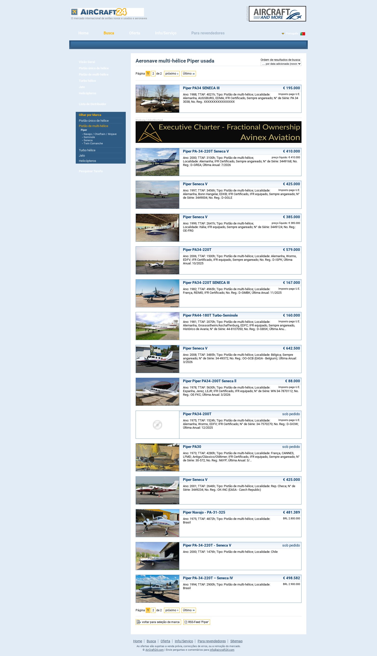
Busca (109, 33)
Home (83, 33)
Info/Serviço (165, 33)
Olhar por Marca (90, 115)
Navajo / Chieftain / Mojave (100, 134)
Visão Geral (87, 62)
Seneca (88, 140)
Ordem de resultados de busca (280, 60)
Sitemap (236, 641)
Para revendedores (208, 33)
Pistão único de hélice (94, 68)
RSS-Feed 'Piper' (198, 622)
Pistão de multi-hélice (93, 74)
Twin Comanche (93, 143)
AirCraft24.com (154, 649)
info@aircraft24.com (222, 649)
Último (187, 73)
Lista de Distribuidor (92, 104)
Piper (84, 130)
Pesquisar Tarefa (91, 171)
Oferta (134, 33)
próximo (170, 73)
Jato (82, 87)
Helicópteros (87, 93)
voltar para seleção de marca (161, 622)
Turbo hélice (87, 81)
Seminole (89, 137)
